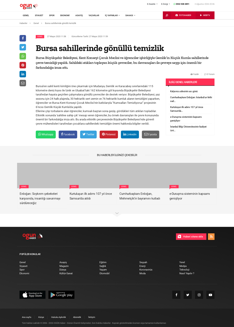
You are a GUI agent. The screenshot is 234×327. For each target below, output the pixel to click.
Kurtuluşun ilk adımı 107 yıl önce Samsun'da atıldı (91, 196)
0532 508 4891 (181, 4)
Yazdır (195, 74)
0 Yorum (209, 74)
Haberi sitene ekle (190, 236)
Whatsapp (45, 134)
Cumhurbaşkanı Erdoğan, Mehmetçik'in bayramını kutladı (139, 196)
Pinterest (109, 134)
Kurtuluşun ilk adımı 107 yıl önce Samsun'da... (186, 109)
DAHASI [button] (129, 15)
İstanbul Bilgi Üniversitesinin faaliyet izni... (188, 128)
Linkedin (129, 134)
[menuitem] (29, 15)
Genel (40, 37)
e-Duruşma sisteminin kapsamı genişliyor (186, 118)
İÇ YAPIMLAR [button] (111, 15)
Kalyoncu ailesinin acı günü (184, 91)
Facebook (68, 134)
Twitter (88, 134)
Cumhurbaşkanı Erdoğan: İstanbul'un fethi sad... (191, 99)
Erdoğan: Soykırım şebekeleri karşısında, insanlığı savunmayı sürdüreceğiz (40, 198)
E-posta (150, 134)
